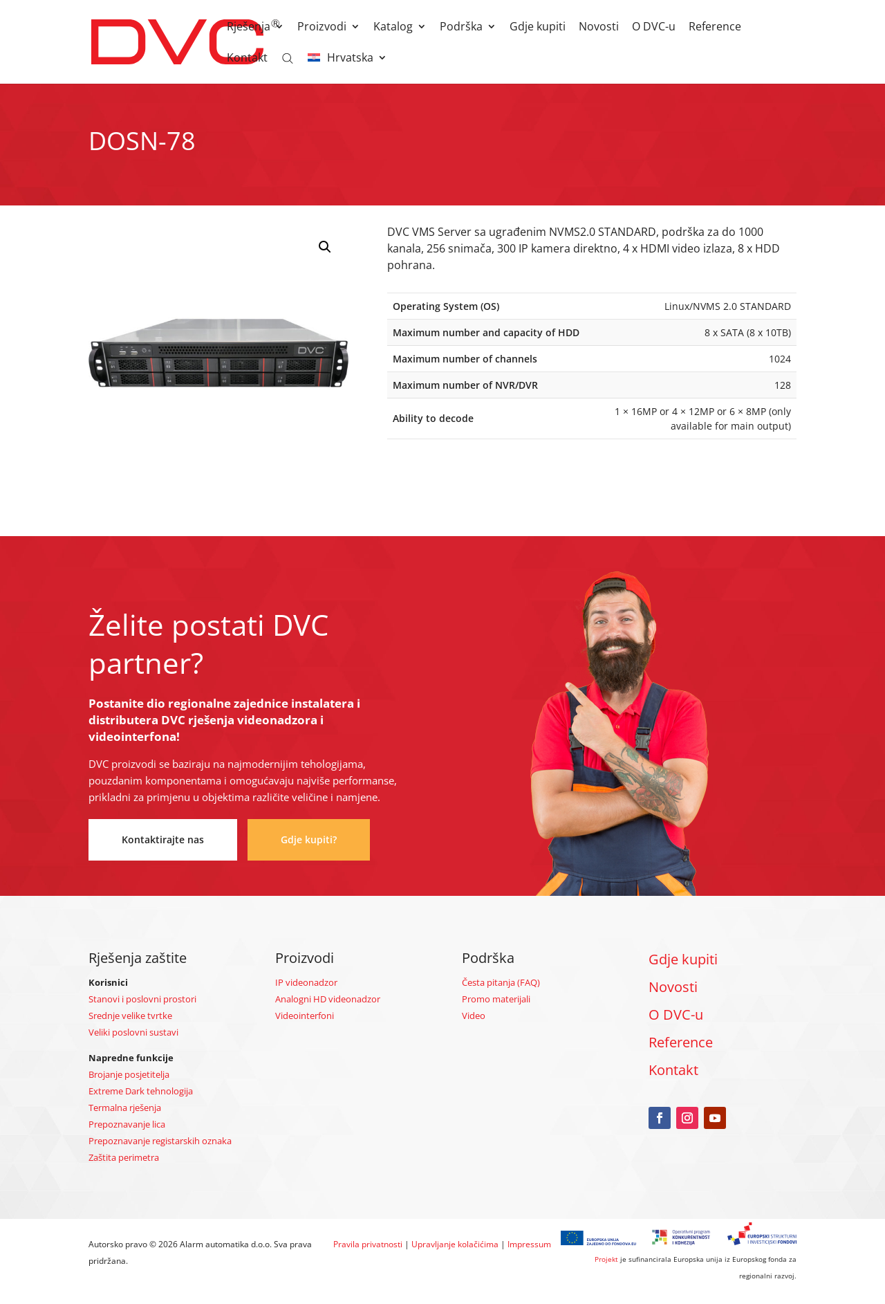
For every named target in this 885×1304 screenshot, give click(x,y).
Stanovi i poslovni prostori (142, 999)
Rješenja (248, 27)
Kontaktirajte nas (163, 839)
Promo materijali (496, 999)
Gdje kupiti (538, 27)
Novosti (599, 27)
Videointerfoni (304, 1015)
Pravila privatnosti (367, 1244)
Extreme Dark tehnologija (140, 1091)
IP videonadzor (306, 982)
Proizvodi (321, 27)
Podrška (461, 27)
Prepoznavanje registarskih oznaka (160, 1141)
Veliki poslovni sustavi (133, 1032)
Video (473, 1015)
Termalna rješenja (124, 1107)
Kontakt (247, 59)
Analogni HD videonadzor (327, 999)
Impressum (529, 1244)
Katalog (393, 27)
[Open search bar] (288, 57)
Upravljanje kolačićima (455, 1244)
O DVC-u (654, 27)
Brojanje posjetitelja (128, 1074)
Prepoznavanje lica (126, 1124)
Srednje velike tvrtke (130, 1015)
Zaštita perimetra (123, 1157)
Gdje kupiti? (309, 839)
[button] (325, 247)
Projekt (606, 1259)
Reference (715, 27)
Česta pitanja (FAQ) (501, 982)
